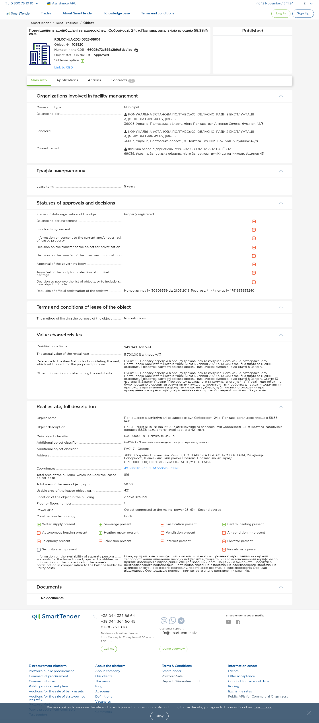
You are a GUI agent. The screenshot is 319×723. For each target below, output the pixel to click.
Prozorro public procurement (51, 671)
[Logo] (18, 14)
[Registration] (303, 14)
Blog (98, 686)
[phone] (118, 616)
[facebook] (238, 623)
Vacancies (103, 701)
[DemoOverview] (174, 649)
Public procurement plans (48, 686)
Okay (159, 716)
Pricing (233, 686)
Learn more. (263, 707)
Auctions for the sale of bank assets (56, 691)
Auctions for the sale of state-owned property (57, 698)
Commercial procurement (48, 676)
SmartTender (171, 671)
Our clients (103, 676)
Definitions (103, 696)
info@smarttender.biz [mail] (178, 633)
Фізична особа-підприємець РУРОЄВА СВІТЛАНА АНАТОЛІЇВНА (177, 149)
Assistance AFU (61, 3)
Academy (102, 691)
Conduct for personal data (248, 681)
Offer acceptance (241, 676)
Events (233, 671)
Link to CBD (63, 67)
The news (102, 681)
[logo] (56, 617)
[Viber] (163, 622)
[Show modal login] (279, 14)
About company (107, 671)
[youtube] (228, 623)
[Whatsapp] (172, 623)
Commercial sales (42, 681)
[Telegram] (181, 622)
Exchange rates (240, 691)
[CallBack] (109, 649)
